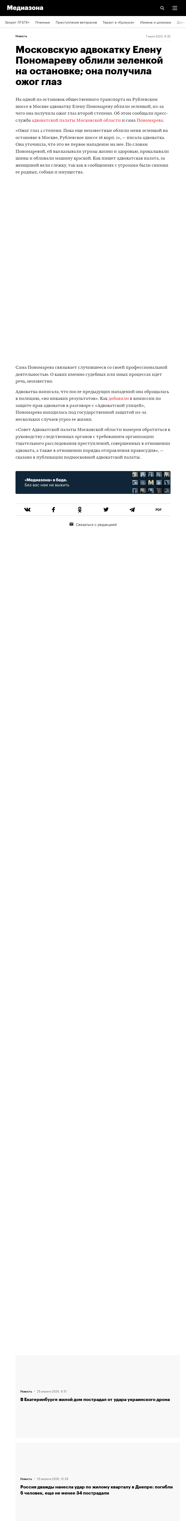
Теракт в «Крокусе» (118, 22)
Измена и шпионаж (155, 22)
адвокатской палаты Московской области (76, 121)
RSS (10, 1417)
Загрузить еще (98, 1183)
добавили (118, 399)
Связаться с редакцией (93, 524)
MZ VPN (11, 1445)
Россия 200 (14, 1458)
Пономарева (150, 121)
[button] (175, 8)
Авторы (11, 1389)
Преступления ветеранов (76, 22)
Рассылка (13, 1431)
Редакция (12, 1361)
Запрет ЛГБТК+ (17, 22)
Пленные (42, 22)
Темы (9, 1403)
